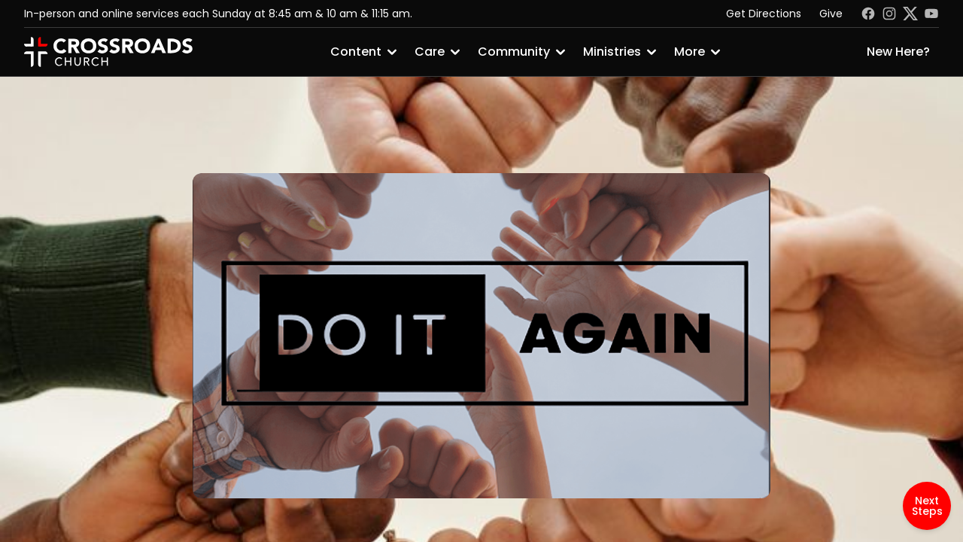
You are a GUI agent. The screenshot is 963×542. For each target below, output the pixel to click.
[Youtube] (931, 13)
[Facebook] (868, 13)
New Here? (898, 51)
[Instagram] (889, 13)
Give (831, 13)
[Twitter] (910, 13)
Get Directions (763, 13)
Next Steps (927, 506)
